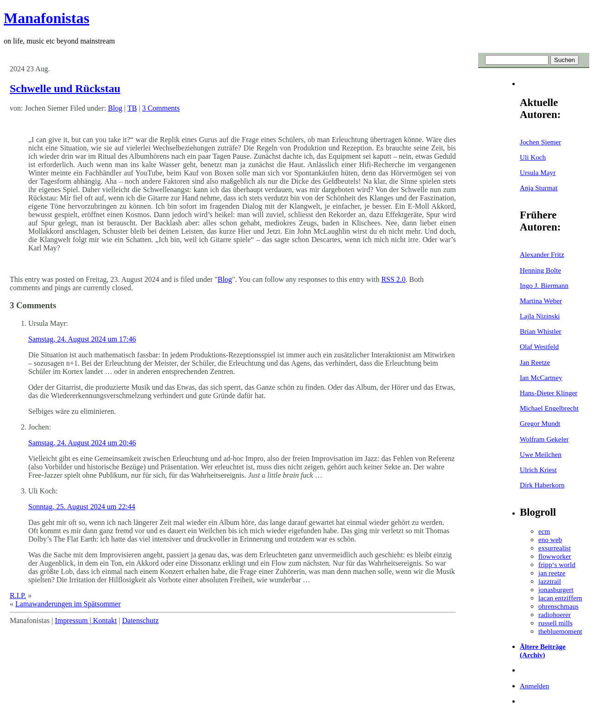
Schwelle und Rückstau (65, 88)
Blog (115, 108)
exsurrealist (554, 548)
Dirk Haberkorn (542, 485)
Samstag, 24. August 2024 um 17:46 (82, 339)
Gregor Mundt (540, 423)
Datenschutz (140, 620)
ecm (544, 531)
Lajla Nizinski (540, 316)
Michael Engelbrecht (549, 408)
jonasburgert (556, 589)
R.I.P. (18, 595)
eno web (550, 539)
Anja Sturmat (538, 188)
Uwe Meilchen (540, 454)
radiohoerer (554, 614)
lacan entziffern (560, 598)
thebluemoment (560, 631)
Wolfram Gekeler (544, 439)
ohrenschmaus (558, 606)
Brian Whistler (540, 331)
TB (132, 108)
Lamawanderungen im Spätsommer (68, 604)
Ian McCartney (541, 377)
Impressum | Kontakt (86, 620)
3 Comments (161, 108)
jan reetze (552, 573)
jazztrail (549, 581)
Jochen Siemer (540, 142)
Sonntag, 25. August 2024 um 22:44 (81, 507)
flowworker (554, 556)
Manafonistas (46, 18)
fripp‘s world (556, 564)
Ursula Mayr (537, 172)
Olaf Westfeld (539, 346)
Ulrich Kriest (538, 470)
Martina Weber (541, 301)
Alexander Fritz (542, 254)
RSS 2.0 (393, 279)
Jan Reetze (535, 362)
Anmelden (534, 686)
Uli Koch (533, 157)
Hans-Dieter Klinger (548, 393)
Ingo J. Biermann (544, 285)
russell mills (555, 623)
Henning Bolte (540, 270)
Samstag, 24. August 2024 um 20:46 (82, 443)
